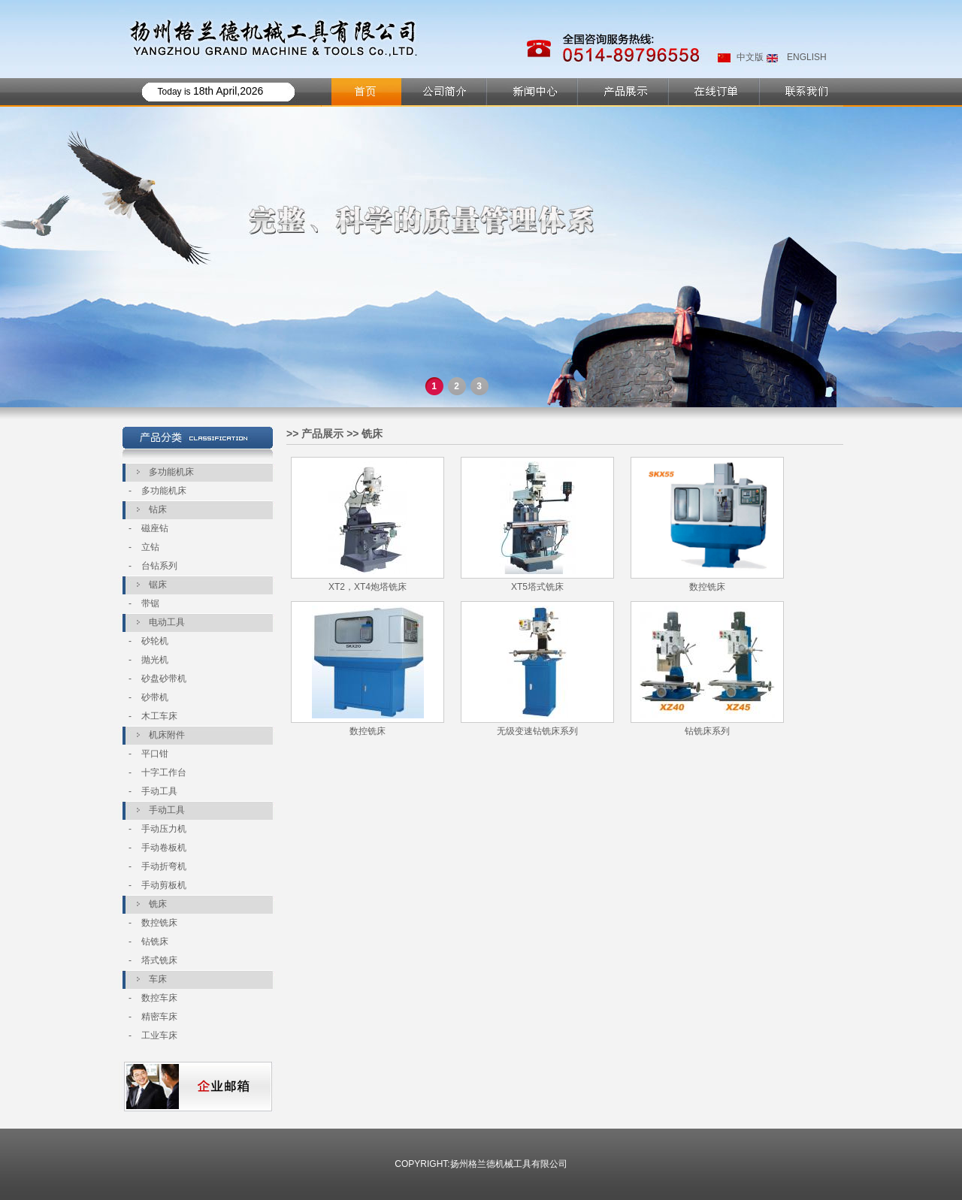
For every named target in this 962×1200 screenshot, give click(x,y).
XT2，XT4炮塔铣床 (367, 587)
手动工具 (159, 791)
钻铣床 (154, 941)
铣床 (158, 904)
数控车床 (159, 998)
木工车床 (159, 716)
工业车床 (159, 1035)
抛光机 (154, 659)
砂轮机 (154, 641)
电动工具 (167, 622)
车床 (158, 979)
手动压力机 (163, 829)
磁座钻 (154, 528)
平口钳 (154, 753)
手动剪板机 (163, 885)
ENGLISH (807, 57)
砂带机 (154, 697)
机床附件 (167, 735)
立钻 (150, 547)
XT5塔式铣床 (537, 587)
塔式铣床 (159, 960)
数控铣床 (159, 922)
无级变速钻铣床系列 (537, 731)
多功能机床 (171, 472)
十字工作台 (163, 772)
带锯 (150, 603)
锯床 (158, 584)
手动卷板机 (163, 847)
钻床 (158, 509)
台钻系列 (159, 566)
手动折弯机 (163, 866)
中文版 (750, 57)
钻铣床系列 (707, 731)
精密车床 (159, 1016)
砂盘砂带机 (163, 678)
